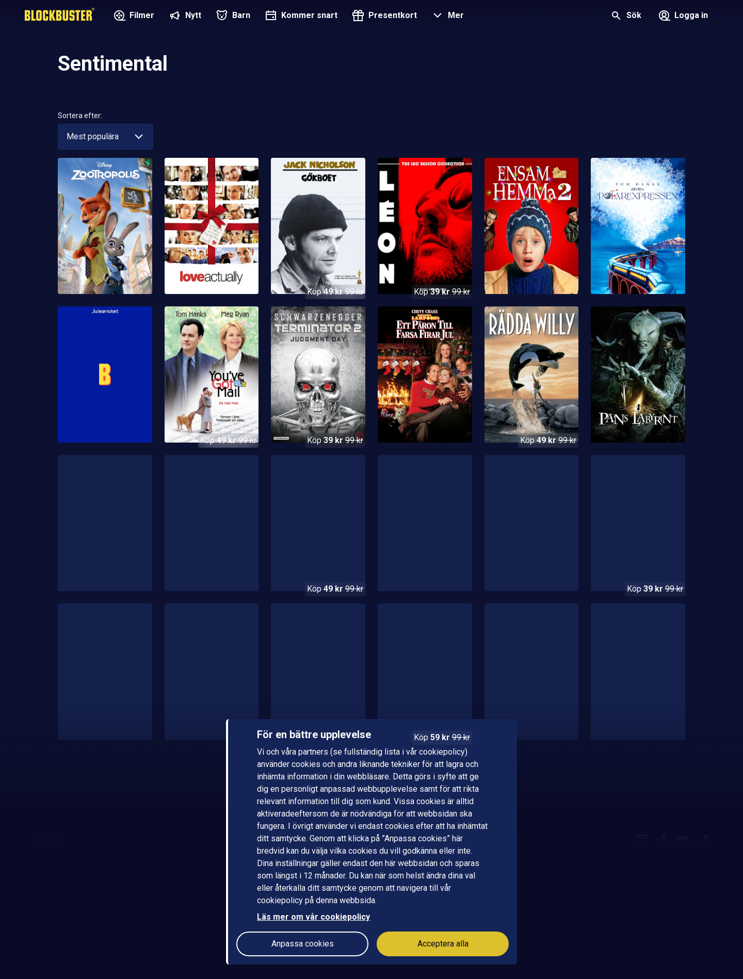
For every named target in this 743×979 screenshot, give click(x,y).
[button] (446, 16)
